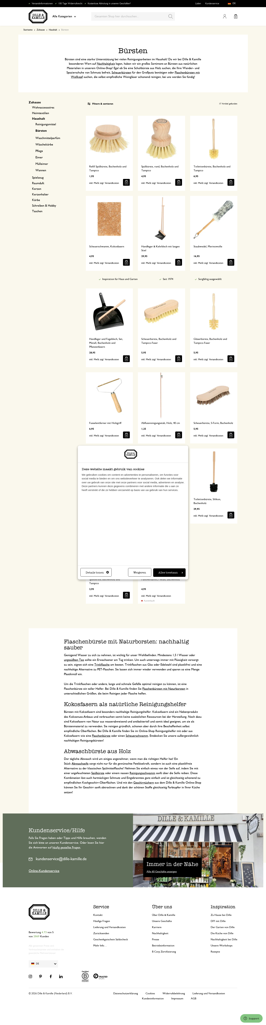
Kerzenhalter (40, 194)
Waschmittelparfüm (47, 138)
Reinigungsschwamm (142, 773)
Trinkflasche (102, 664)
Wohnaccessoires (43, 107)
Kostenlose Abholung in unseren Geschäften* (109, 3)
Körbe (36, 200)
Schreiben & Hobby (44, 205)
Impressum (177, 998)
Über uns (162, 906)
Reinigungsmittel (45, 124)
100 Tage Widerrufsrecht (70, 3)
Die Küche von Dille (222, 933)
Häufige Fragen (101, 921)
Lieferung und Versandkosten (109, 927)
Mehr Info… (100, 945)
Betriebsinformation (163, 945)
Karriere (157, 927)
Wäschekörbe (44, 144)
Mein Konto (224, 16)
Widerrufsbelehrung (174, 993)
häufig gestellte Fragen (66, 847)
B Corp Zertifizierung (164, 951)
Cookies (150, 993)
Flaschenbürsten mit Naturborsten (163, 688)
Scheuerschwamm (137, 735)
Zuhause (41, 30)
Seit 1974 (168, 279)
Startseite (28, 30)
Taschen (37, 211)
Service (101, 906)
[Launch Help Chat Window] (251, 1018)
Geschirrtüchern (143, 782)
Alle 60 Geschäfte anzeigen (162, 871)
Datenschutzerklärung (125, 993)
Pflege (39, 151)
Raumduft (38, 183)
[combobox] (133, 16)
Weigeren (139, 572)
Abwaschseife (80, 763)
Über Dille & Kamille (163, 915)
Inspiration (223, 906)
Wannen (40, 170)
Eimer (39, 157)
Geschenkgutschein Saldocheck (110, 939)
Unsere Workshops (221, 945)
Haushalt (53, 30)
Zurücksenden (101, 933)
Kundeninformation (153, 998)
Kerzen (36, 188)
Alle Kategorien (64, 16)
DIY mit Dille (218, 921)
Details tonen (97, 572)
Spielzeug (38, 177)
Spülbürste (97, 773)
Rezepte (215, 951)
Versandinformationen (42, 3)
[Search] (170, 16)
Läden (198, 3)
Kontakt (98, 915)
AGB (193, 998)
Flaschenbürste (101, 735)
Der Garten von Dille (223, 927)
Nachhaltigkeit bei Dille (224, 939)
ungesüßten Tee (74, 660)
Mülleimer (41, 164)
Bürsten (41, 130)
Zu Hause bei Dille (221, 915)
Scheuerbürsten (121, 72)
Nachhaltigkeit (106, 63)
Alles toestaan (170, 572)
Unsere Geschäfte (162, 921)
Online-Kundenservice (44, 871)
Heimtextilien (40, 113)
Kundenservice (212, 3)
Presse (155, 939)
